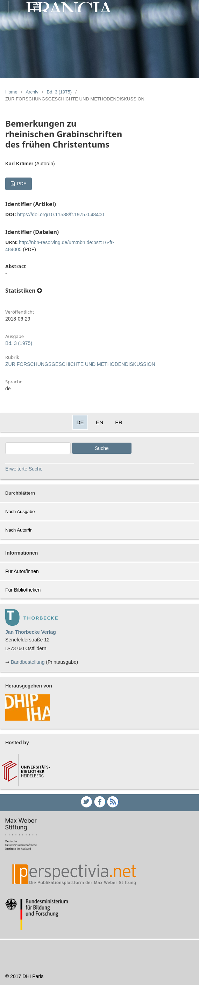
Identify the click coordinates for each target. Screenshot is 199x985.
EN (99, 422)
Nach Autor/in (19, 530)
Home (11, 92)
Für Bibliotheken (23, 590)
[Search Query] (38, 448)
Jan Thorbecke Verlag (30, 632)
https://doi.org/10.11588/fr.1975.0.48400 (60, 214)
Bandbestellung (28, 662)
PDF (21, 183)
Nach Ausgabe (20, 511)
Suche (102, 448)
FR (118, 422)
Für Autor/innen (22, 571)
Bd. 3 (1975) (59, 92)
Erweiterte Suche (24, 469)
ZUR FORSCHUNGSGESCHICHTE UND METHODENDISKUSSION (80, 364)
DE (80, 422)
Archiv (32, 92)
